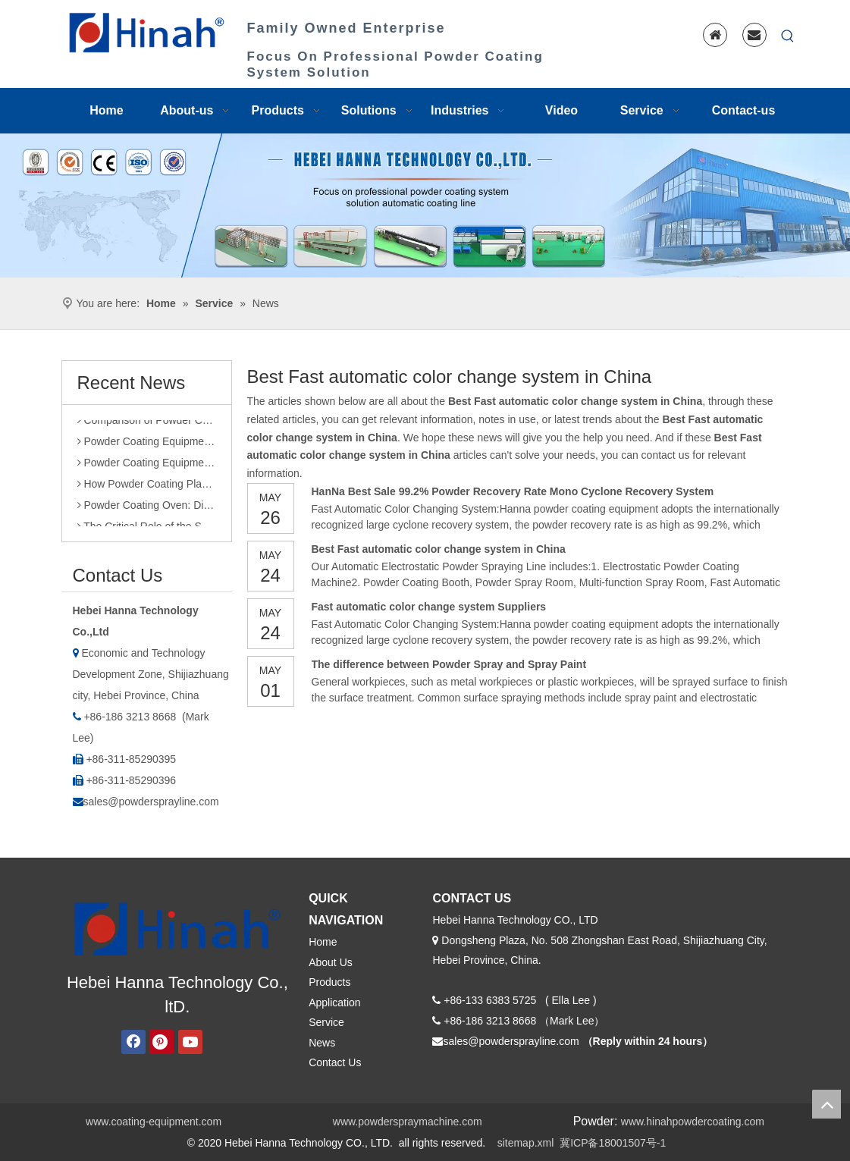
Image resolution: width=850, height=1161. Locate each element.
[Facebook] (133, 1042)
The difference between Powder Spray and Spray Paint (449, 664)
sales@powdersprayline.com (151, 801)
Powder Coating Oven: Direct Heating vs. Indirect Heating (146, 508)
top (826, 1104)
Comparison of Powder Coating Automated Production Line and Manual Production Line (146, 423)
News (322, 1043)
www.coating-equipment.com (153, 1122)
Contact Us (335, 1062)
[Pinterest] (161, 1042)
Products (329, 982)
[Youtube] (190, 1042)
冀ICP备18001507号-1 (613, 1143)
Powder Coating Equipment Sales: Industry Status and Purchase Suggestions (146, 444)
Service (326, 1022)
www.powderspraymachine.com (407, 1122)
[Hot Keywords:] (787, 36)
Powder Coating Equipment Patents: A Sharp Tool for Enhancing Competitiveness (146, 466)
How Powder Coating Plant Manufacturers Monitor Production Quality (146, 487)
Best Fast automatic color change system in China (439, 549)
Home (323, 942)
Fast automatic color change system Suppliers (429, 607)
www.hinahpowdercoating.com (692, 1122)
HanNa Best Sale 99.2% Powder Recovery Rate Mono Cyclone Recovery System (513, 491)
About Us (331, 962)
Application (335, 1002)
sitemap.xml (525, 1143)
